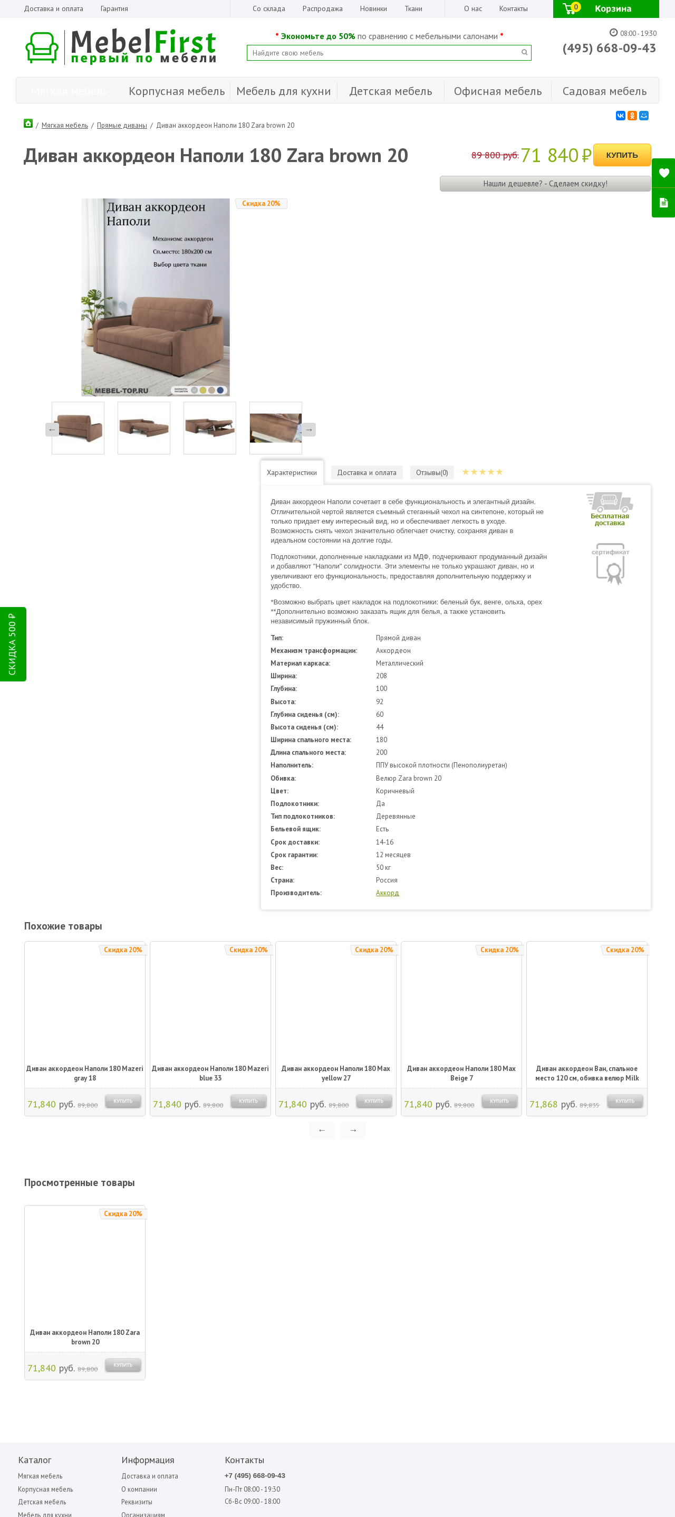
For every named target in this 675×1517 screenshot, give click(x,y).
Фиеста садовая (515, 1245)
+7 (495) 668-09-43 (220, 1222)
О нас (473, 8)
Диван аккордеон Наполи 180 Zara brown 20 (84, 1084)
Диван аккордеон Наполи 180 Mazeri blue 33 (209, 820)
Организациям (124, 1262)
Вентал (392, 1233)
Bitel (333, 1222)
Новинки (373, 8)
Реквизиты (118, 1249)
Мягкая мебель (65, 123)
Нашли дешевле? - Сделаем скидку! (545, 181)
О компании (120, 1235)
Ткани (413, 8)
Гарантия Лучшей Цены (137, 1276)
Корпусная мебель (44, 1235)
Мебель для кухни (44, 1262)
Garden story (343, 1233)
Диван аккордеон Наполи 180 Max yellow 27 (335, 820)
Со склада (269, 8)
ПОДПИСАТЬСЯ (175, 1346)
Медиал (449, 1222)
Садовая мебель (42, 1289)
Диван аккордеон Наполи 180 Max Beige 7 (461, 820)
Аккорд (426, 639)
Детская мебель (40, 1249)
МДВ (390, 1245)
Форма (560, 1233)
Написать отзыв (59, 1364)
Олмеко (449, 1245)
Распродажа (323, 8)
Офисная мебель (42, 1276)
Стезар (504, 1233)
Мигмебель (453, 1233)
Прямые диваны (122, 123)
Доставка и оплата (53, 8)
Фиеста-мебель (571, 1222)
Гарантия (114, 8)
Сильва (504, 1222)
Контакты (513, 8)
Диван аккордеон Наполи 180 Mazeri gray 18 (84, 820)
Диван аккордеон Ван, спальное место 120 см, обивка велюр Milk (587, 820)
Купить (622, 153)
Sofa (332, 1245)
